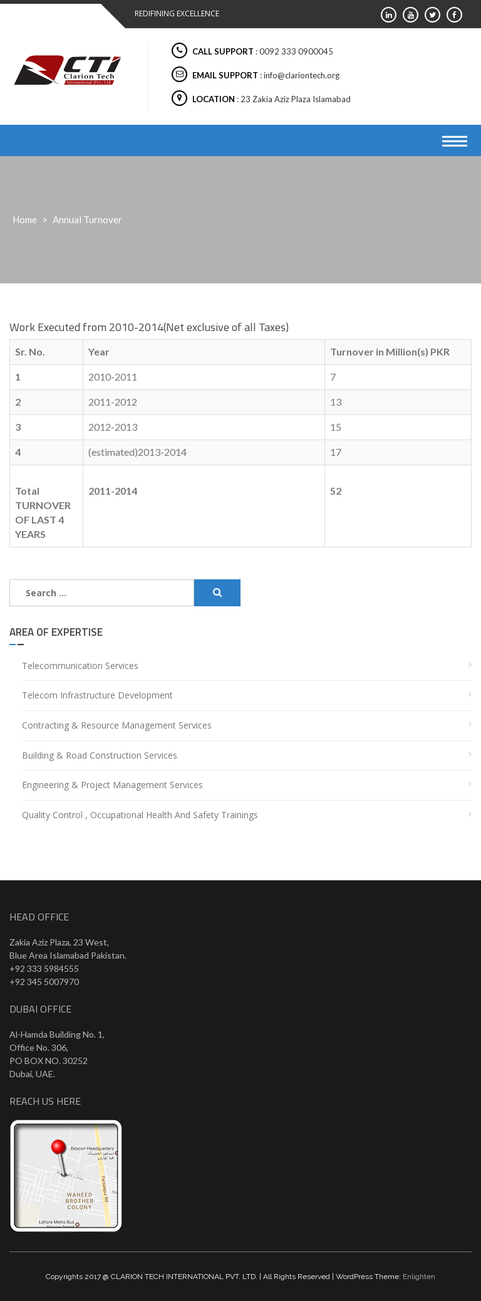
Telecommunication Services (80, 666)
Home (25, 219)
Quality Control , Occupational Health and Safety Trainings (140, 815)
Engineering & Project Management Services (112, 785)
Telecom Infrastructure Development (97, 695)
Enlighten (419, 1276)
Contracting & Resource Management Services (117, 725)
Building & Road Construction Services (99, 755)
